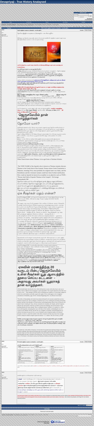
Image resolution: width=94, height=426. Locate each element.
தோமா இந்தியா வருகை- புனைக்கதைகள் (25, 24)
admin (3, 29)
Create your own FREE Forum (43, 421)
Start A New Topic (76, 26)
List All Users (28, 22)
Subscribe (90, 414)
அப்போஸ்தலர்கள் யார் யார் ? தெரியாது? (29, 345)
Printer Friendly (88, 26)
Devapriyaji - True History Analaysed (8, 24)
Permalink (81, 30)
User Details (65, 22)
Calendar (83, 22)
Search (47, 22)
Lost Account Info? (88, 19)
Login (90, 15)
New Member (89, 18)
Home (10, 22)
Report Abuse (46, 423)
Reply (83, 26)
